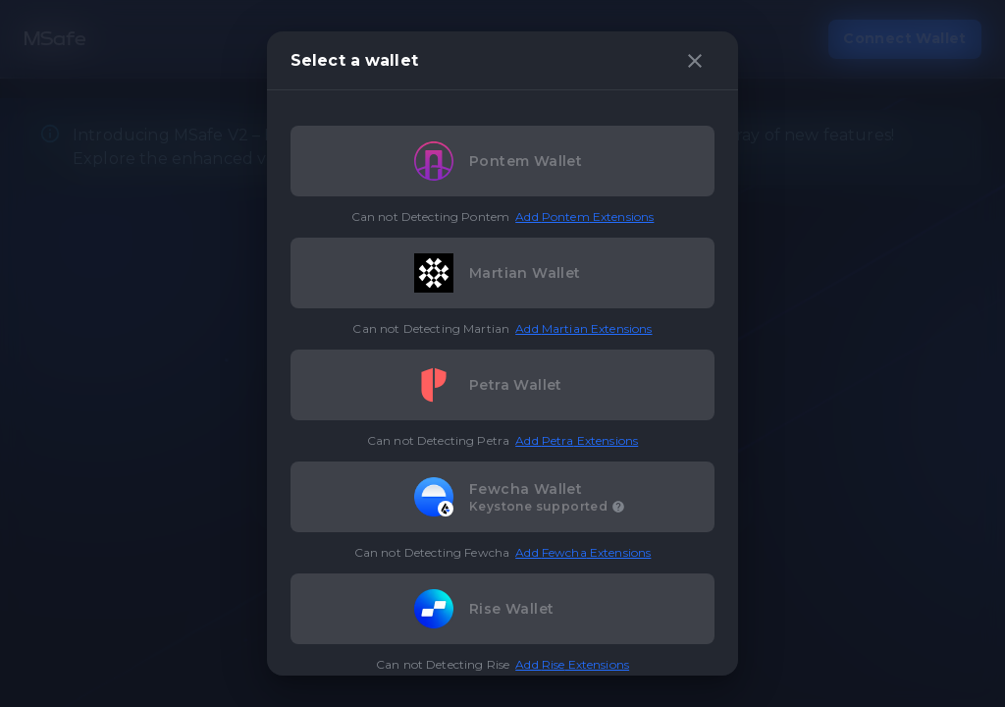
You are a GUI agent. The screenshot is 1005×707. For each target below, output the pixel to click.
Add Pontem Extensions (584, 216)
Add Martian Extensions (583, 328)
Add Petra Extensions (576, 440)
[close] (694, 61)
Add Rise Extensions (572, 664)
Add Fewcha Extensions (583, 552)
